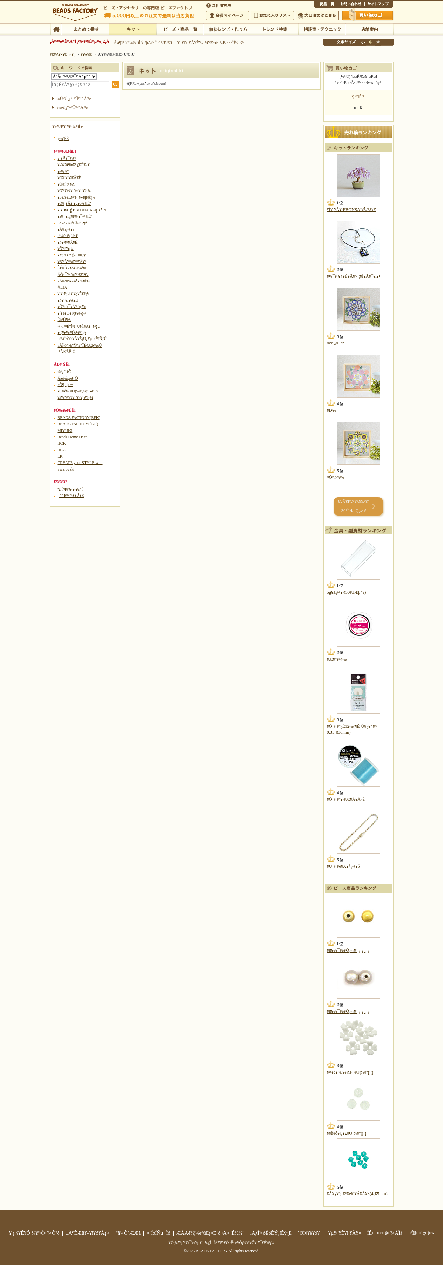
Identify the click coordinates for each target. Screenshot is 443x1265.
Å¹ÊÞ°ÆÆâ (369, 28)
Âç (378, 42)
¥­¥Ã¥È (132, 28)
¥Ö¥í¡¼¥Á (66, 184)
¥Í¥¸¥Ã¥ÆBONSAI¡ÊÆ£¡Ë (351, 209)
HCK (62, 443)
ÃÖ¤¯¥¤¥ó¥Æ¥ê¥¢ (73, 274)
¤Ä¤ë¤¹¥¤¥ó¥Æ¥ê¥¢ (74, 281)
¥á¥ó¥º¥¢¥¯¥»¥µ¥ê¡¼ (75, 398)
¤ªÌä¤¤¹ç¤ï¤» (350, 5)
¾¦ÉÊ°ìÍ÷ (325, 5)
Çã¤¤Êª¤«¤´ (368, 15)
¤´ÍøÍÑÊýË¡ (219, 5)
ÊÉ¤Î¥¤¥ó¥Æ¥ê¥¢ (72, 268)
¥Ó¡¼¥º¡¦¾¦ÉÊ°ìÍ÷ (180, 28)
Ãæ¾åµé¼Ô (68, 378)
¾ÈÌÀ (62, 287)
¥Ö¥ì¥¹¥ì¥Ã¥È (69, 178)
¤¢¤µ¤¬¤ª (335, 343)
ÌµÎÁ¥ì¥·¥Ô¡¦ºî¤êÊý (227, 28)
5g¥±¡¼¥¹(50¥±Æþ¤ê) (346, 592)
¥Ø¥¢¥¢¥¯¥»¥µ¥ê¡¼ (74, 191)
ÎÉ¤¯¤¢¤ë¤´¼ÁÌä (384, 1233)
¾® (363, 42)
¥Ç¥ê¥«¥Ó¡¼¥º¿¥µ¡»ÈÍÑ (78, 391)
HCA (62, 450)
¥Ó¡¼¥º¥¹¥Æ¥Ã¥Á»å (346, 799)
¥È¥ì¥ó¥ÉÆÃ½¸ (274, 28)
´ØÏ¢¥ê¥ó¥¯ (310, 1233)
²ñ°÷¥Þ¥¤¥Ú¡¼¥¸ (227, 15)
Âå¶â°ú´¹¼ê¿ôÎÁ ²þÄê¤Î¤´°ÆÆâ (143, 42)
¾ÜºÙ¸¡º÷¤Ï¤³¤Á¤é (74, 98)
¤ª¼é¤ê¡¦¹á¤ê (68, 236)
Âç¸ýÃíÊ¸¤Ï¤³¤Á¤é (317, 15)
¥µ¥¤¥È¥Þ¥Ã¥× (378, 5)
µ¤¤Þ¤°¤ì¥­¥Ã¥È (71, 495)
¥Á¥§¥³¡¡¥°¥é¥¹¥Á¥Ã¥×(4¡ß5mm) (357, 1193)
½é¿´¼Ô (65, 372)
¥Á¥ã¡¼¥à (66, 229)
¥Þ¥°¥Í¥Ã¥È (68, 300)
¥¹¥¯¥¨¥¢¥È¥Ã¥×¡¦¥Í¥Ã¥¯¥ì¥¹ (353, 276)
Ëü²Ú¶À (64, 319)
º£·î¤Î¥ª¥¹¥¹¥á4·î (71, 489)
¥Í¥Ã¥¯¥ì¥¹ (67, 158)
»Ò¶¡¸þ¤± (65, 385)
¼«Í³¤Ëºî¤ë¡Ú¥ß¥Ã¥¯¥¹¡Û (79, 326)
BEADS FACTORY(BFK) (79, 418)
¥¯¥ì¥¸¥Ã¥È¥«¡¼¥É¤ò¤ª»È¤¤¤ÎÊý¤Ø (210, 42)
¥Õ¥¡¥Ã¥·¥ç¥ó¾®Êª (74, 203)
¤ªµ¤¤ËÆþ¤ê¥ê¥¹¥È (272, 15)
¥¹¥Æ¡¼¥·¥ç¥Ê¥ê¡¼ (74, 294)
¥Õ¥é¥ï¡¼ (66, 249)
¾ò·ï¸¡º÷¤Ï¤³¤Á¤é (72, 107)
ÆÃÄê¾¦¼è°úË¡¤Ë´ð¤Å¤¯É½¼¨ (210, 1233)
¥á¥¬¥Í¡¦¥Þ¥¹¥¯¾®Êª (75, 216)
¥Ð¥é (331, 410)
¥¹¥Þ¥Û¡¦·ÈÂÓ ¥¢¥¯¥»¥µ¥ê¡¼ (82, 210)
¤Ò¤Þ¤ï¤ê (335, 477)
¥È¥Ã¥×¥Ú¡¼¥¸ (62, 54)
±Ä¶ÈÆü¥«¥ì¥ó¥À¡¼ (88, 1233)
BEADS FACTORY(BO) (78, 424)
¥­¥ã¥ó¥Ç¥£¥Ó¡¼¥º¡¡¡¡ (347, 1133)
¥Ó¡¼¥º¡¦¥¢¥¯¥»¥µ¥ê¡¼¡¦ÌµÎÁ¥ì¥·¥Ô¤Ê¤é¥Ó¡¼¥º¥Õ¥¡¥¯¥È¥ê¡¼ (222, 1242)
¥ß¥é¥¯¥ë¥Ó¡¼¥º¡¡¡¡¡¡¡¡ (348, 950)
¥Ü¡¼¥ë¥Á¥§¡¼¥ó (343, 866)
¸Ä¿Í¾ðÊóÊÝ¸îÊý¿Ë (271, 1233)
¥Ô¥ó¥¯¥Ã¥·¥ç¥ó (72, 306)
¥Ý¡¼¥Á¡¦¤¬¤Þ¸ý (72, 255)
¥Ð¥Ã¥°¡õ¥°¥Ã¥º (72, 262)
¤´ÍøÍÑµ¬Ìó (158, 1233)
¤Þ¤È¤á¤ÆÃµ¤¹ (85, 28)
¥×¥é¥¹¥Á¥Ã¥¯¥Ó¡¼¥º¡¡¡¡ (350, 1072)
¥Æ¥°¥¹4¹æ (337, 659)
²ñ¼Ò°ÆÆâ (128, 1233)
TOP (56, 28)
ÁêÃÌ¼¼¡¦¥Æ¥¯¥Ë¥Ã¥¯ (322, 28)
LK (60, 456)
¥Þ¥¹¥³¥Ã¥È (68, 242)
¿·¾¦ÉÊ (63, 138)
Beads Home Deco (73, 437)
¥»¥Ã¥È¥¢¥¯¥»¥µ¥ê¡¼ (76, 197)
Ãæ (371, 42)
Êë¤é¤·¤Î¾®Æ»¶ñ (72, 223)
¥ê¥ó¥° (63, 171)
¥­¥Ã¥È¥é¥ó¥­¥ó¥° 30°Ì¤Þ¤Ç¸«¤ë (353, 506)
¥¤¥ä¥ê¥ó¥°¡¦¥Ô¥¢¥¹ (74, 165)
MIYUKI (65, 431)
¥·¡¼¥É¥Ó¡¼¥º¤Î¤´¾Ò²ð (34, 1233)
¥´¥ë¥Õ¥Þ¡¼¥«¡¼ (72, 313)
